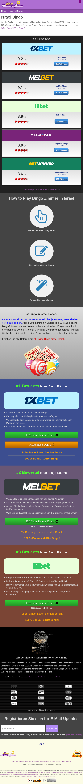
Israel (4, 11)
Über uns (15, 761)
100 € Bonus (61, 179)
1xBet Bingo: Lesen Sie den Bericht (42, 452)
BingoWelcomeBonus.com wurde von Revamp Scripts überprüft (38, 776)
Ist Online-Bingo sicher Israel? (49, 339)
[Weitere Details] (74, 734)
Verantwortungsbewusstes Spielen (50, 761)
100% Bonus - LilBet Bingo (41, 608)
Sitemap (68, 761)
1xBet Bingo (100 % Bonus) (13, 28)
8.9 (20, 116)
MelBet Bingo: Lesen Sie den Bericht (42, 532)
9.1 (20, 87)
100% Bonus (61, 121)
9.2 (20, 59)
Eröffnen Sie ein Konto (40, 435)
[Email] (23, 728)
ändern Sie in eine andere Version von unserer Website (42, 677)
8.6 (20, 174)
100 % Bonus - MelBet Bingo (41, 526)
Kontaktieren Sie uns (25, 761)
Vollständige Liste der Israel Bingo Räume (41, 189)
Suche (63, 761)
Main (11, 11)
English (41, 744)
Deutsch (19, 11)
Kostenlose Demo (40, 444)
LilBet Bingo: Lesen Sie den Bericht (42, 613)
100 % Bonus (61, 64)
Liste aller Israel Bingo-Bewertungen (41, 710)
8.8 (20, 145)
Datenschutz (35, 761)
